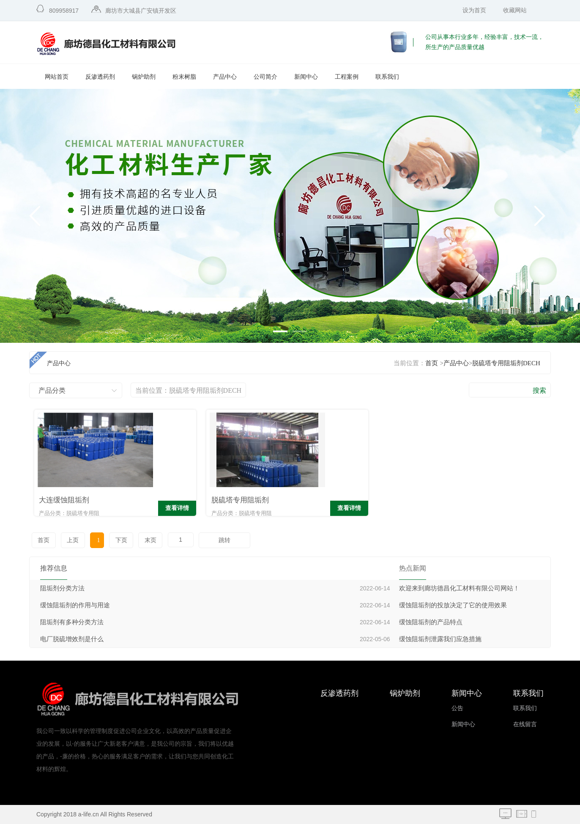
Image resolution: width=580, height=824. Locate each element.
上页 (71, 540)
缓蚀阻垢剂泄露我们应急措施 (440, 639)
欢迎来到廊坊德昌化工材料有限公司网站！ (459, 588)
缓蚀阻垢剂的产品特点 (430, 622)
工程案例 (346, 77)
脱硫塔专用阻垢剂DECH (506, 363)
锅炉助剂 (144, 77)
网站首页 (56, 77)
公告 (457, 708)
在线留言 (525, 724)
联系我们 (387, 77)
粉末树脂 (184, 77)
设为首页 (474, 10)
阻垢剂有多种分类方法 (72, 622)
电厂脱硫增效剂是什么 (72, 639)
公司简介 (265, 77)
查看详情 (135, 509)
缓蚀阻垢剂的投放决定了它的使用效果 (453, 605)
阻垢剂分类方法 (62, 588)
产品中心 (225, 77)
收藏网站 (515, 10)
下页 (116, 540)
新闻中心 (306, 77)
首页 (431, 363)
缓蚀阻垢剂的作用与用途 (75, 605)
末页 (144, 540)
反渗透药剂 (100, 77)
